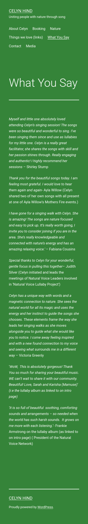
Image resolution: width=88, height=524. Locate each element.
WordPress (45, 507)
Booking (39, 29)
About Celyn (18, 29)
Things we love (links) (26, 37)
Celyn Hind (20, 10)
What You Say (58, 37)
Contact (15, 46)
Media (31, 46)
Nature (55, 29)
